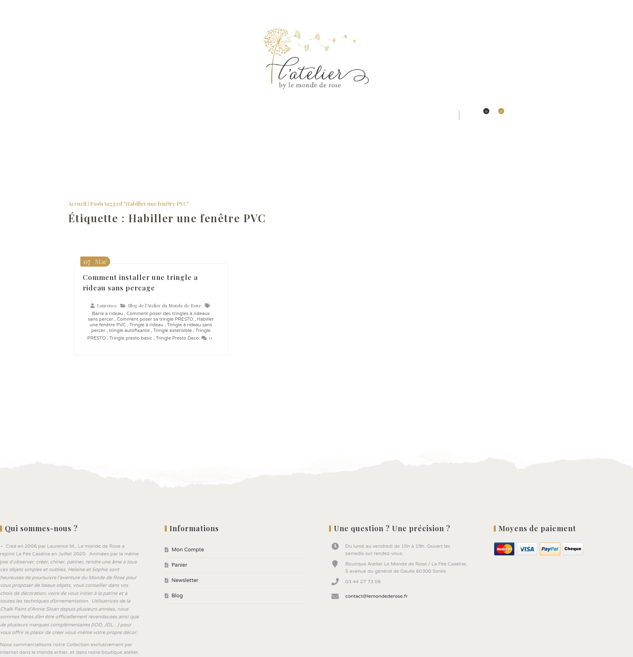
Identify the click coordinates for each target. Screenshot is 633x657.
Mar (94, 261)
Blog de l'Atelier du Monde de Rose (164, 305)
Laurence (107, 305)
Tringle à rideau (146, 324)
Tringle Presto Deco (177, 338)
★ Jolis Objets (269, 115)
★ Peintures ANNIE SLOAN (344, 115)
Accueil (77, 203)
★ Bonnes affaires (425, 115)
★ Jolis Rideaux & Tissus (197, 115)
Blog (100, 8)
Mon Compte (17, 8)
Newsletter (74, 8)
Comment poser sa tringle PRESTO (155, 319)
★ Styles (134, 115)
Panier (46, 8)
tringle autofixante (129, 330)
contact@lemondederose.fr (376, 596)
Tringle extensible (172, 330)
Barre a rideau (107, 313)
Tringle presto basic (130, 338)
